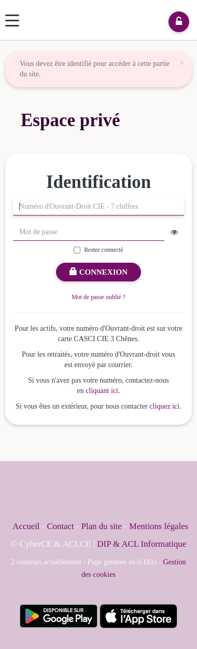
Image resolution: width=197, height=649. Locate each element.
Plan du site (102, 526)
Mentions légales (158, 526)
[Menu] (12, 20)
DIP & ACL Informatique (142, 544)
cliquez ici (164, 406)
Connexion (98, 272)
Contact (60, 526)
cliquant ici (102, 391)
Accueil (25, 526)
